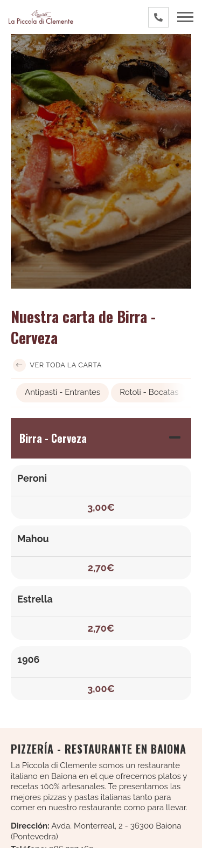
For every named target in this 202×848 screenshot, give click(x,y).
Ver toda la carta (57, 365)
